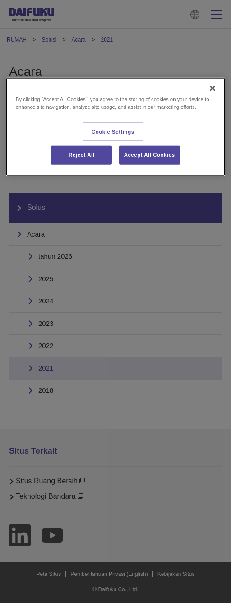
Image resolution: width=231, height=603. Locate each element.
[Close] (212, 88)
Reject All (81, 155)
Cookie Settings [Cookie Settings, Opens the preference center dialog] (113, 131)
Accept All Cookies (149, 155)
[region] (115, 127)
